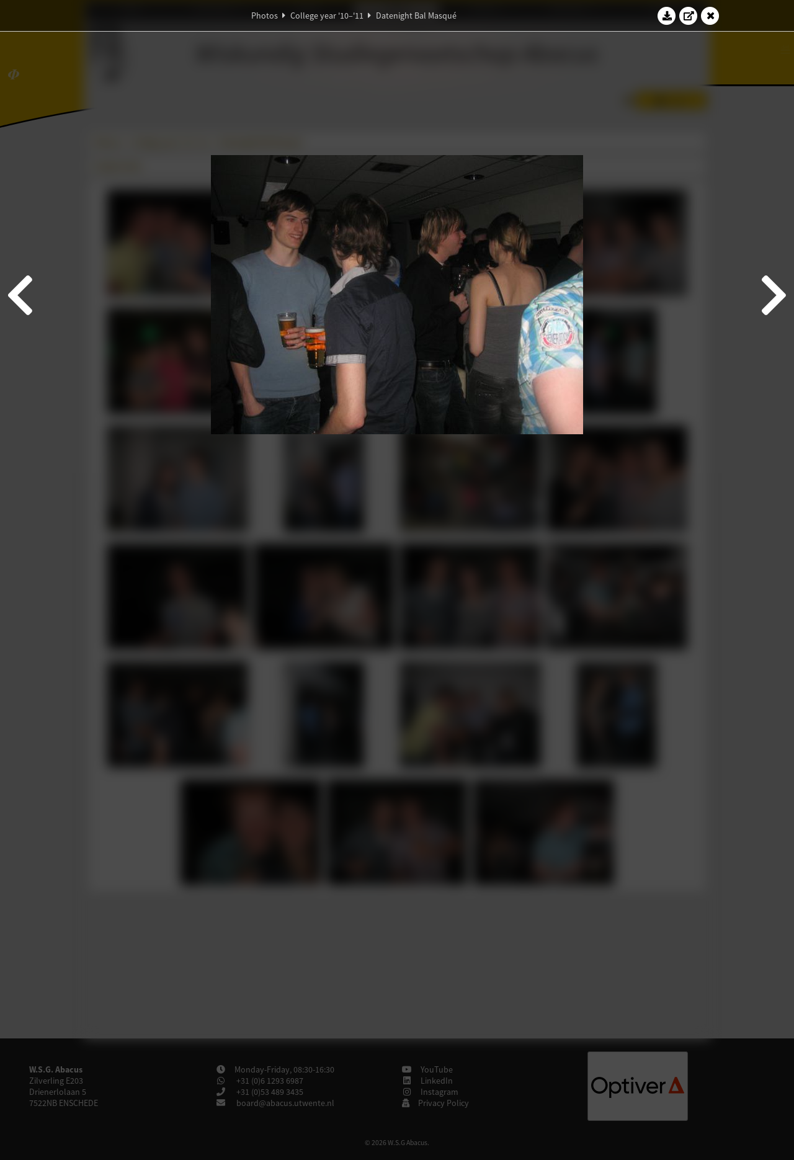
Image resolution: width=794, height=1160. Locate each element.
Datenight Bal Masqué (416, 15)
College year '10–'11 (327, 15)
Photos (264, 15)
